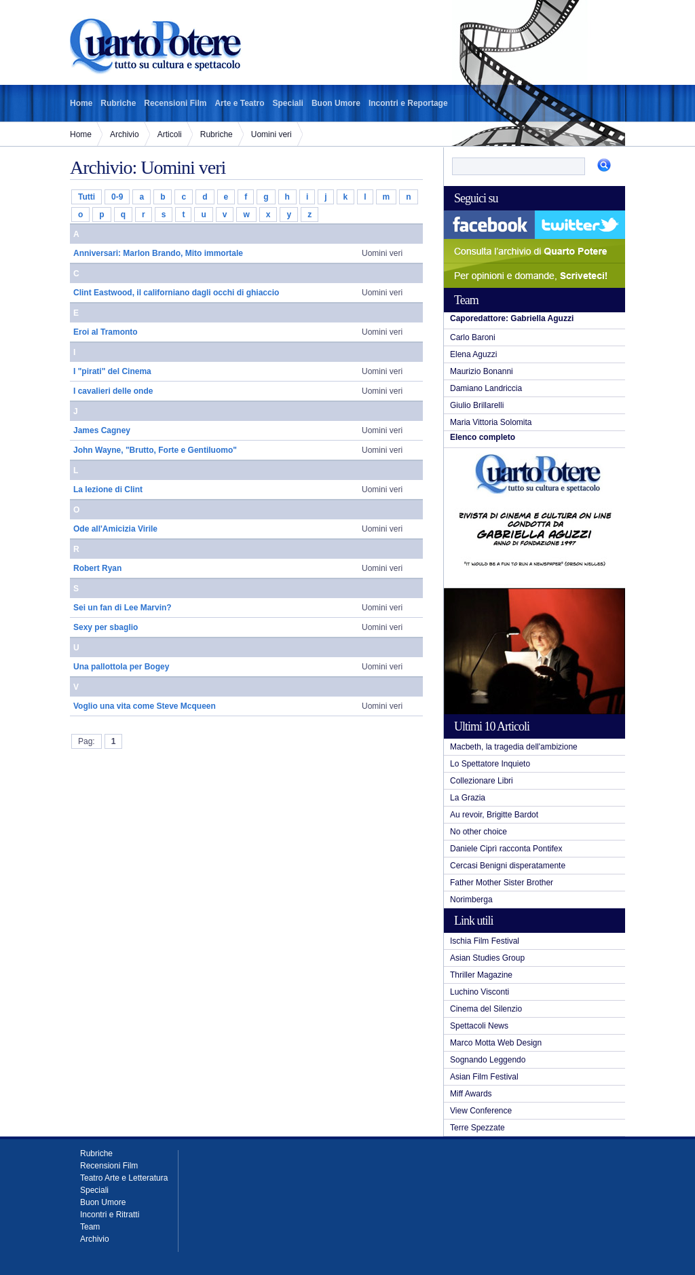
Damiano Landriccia (486, 388)
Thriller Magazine (481, 975)
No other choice (478, 831)
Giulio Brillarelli (477, 405)
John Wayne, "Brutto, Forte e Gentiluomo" (155, 450)
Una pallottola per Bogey (121, 666)
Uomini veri (271, 134)
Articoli (169, 134)
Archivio (124, 134)
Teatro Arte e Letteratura (124, 1178)
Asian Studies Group (487, 958)
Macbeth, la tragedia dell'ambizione (514, 747)
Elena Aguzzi (473, 354)
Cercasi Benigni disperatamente (507, 865)
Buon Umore (336, 103)
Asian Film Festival (484, 1077)
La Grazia (467, 797)
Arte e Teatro (239, 103)
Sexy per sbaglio (105, 627)
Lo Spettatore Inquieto (490, 764)
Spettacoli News (479, 1026)
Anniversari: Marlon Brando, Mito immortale (158, 253)
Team (90, 1227)
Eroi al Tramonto (105, 332)
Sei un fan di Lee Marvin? (122, 607)
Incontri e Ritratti (109, 1214)
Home (81, 103)
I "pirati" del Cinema (112, 371)
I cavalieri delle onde (113, 391)
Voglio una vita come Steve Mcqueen (144, 706)
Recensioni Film (175, 103)
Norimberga (471, 899)
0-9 (117, 197)
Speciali (288, 103)
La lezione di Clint (108, 489)
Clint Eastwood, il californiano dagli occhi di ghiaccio (176, 292)
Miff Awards (471, 1093)
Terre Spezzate (477, 1127)
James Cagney (101, 430)
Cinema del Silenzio (486, 1009)
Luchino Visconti (479, 992)
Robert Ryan (97, 568)
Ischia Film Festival (484, 941)
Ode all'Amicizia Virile (115, 529)
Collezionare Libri (481, 781)
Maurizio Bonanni (481, 371)
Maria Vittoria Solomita (491, 422)
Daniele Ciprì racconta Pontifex (506, 848)
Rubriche (118, 103)
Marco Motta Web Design (496, 1043)
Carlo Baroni (472, 337)
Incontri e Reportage (408, 103)
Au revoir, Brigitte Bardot (494, 814)
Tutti (86, 197)
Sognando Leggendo (487, 1060)
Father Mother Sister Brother (501, 882)
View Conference (481, 1110)
